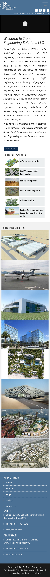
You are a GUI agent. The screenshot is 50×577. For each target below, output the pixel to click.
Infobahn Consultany (31, 573)
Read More (10, 149)
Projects (8, 494)
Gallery (8, 500)
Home (7, 482)
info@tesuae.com (41, 13)
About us (8, 488)
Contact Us (9, 506)
